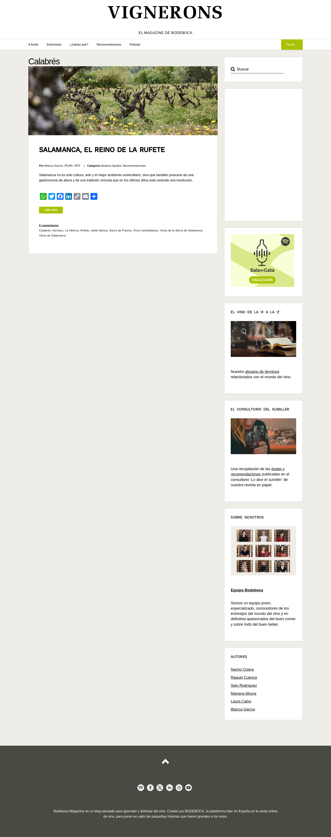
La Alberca (72, 230)
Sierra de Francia (120, 230)
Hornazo (57, 230)
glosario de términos (262, 372)
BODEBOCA (194, 811)
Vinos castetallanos (146, 230)
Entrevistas (54, 44)
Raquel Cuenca (244, 677)
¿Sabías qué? (79, 44)
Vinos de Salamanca (52, 235)
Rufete (84, 230)
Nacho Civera (242, 669)
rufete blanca (99, 230)
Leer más (51, 210)
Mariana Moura (243, 693)
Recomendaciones (109, 44)
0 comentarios (49, 225)
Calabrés (45, 230)
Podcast (135, 44)
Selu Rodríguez (244, 685)
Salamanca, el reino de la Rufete (102, 149)
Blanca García (243, 709)
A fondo (33, 44)
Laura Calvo (241, 701)
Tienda (290, 44)
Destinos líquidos (111, 165)
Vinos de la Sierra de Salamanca (181, 230)
